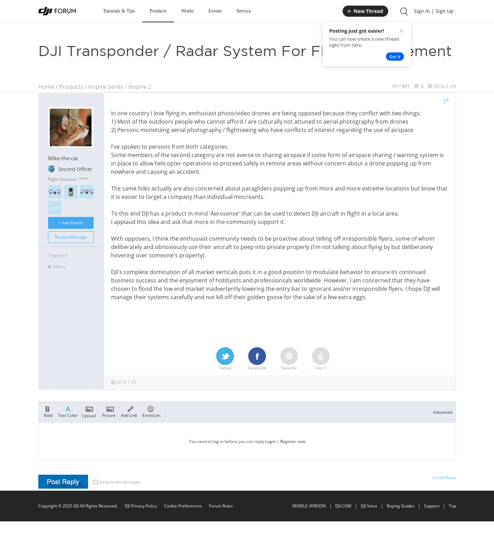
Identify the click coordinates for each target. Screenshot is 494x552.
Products (158, 11)
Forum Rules (221, 506)
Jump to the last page (116, 482)
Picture (109, 411)
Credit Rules (444, 478)
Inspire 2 (139, 87)
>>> (54, 208)
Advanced (442, 412)
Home (46, 87)
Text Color (68, 411)
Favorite (289, 359)
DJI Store (369, 506)
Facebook (257, 359)
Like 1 (321, 359)
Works (187, 11)
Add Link (129, 411)
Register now (292, 441)
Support (431, 506)
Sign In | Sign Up (434, 11)
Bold (48, 411)
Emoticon (151, 411)
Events (215, 11)
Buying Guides (401, 506)
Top (452, 506)
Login (270, 441)
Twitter (225, 359)
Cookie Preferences (183, 506)
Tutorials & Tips (119, 11)
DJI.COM (343, 506)
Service (243, 11)
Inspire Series (106, 87)
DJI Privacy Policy (141, 506)
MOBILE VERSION (309, 506)
